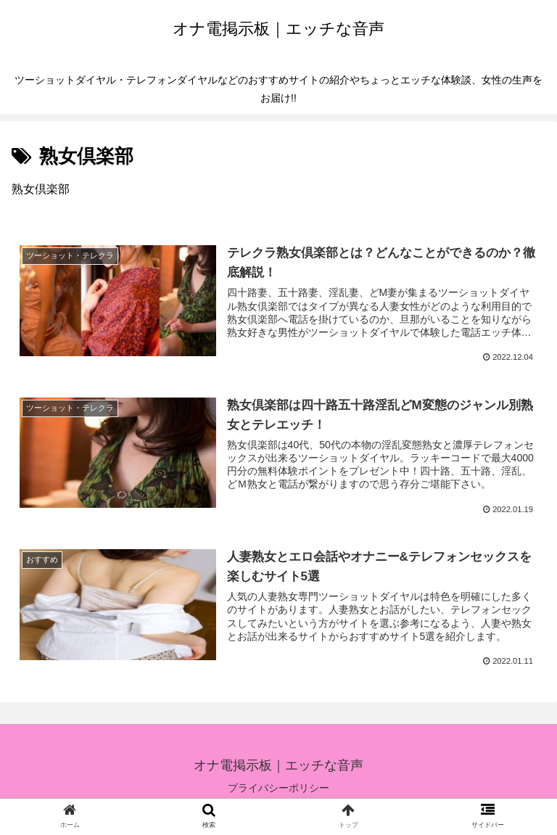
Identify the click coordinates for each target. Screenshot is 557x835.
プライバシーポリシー (278, 788)
